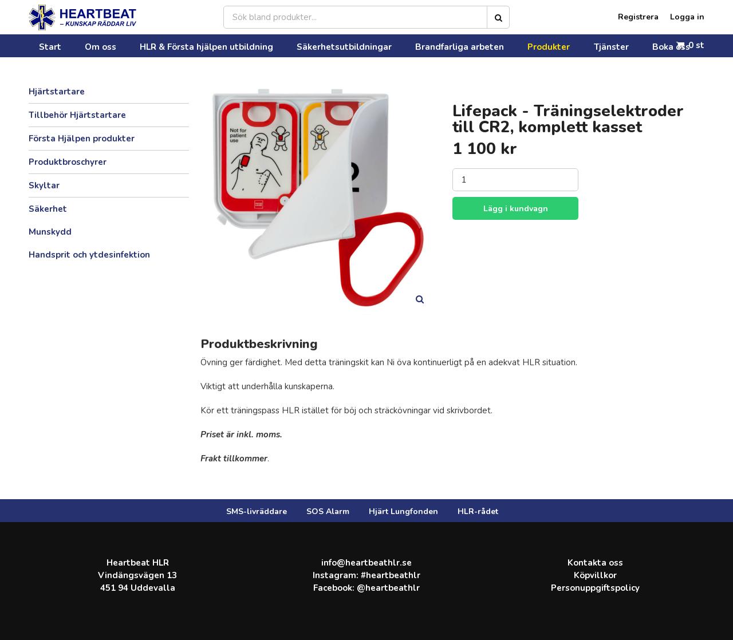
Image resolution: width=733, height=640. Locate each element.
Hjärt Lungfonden (403, 511)
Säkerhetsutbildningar (264, 46)
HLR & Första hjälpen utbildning (154, 46)
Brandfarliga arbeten (353, 46)
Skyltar (44, 185)
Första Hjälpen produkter (82, 138)
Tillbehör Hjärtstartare (77, 115)
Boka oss (506, 46)
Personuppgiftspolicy (595, 588)
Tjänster (464, 46)
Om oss (71, 46)
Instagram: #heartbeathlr (366, 575)
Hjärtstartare (57, 91)
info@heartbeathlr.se (366, 562)
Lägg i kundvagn (515, 208)
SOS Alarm (327, 511)
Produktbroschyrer (68, 162)
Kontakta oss (584, 46)
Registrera (638, 17)
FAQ (541, 46)
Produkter (420, 46)
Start (37, 46)
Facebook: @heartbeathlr (366, 588)
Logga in (687, 17)
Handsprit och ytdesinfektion (89, 254)
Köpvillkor (595, 575)
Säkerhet (48, 209)
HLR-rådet (478, 511)
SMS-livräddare (256, 511)
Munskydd (50, 232)
